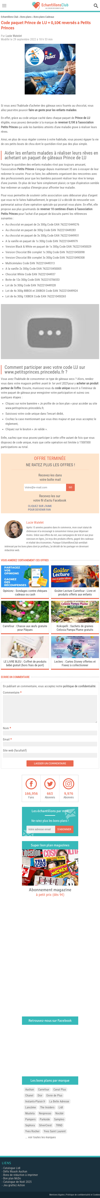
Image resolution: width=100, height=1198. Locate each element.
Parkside (45, 1119)
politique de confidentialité (79, 686)
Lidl (61, 1107)
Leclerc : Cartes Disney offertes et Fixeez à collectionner (75, 663)
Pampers (30, 1119)
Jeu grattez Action (14, 1185)
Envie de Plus (54, 1095)
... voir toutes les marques (40, 1137)
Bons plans (25, 16)
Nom (6, 728)
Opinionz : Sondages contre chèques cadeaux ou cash (25, 592)
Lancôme (30, 1107)
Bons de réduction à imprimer (20, 1175)
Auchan (29, 1089)
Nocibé (59, 1113)
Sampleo (59, 1119)
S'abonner (64, 829)
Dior (40, 1095)
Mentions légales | (57, 1194)
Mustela (30, 1113)
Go (70, 487)
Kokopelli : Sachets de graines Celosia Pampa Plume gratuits (75, 627)
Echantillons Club (9, 16)
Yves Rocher (32, 1131)
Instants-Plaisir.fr (35, 1101)
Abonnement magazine (50, 892)
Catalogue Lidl (11, 1168)
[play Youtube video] (50, 331)
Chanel (29, 1095)
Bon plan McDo (12, 1178)
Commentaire (12, 692)
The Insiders (47, 1107)
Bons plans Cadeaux (44, 16)
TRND (59, 1125)
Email (6, 739)
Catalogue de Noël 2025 (17, 1182)
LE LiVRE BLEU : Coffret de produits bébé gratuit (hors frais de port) (25, 663)
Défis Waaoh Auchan (15, 1171)
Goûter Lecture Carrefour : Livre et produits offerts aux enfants (75, 592)
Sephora (30, 1125)
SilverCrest (45, 1125)
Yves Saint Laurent (55, 1131)
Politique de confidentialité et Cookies (83, 1194)
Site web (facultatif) (15, 750)
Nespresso (45, 1113)
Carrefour (43, 1089)
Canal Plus (59, 1089)
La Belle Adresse (59, 1101)
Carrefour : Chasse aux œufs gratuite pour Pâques (25, 627)
